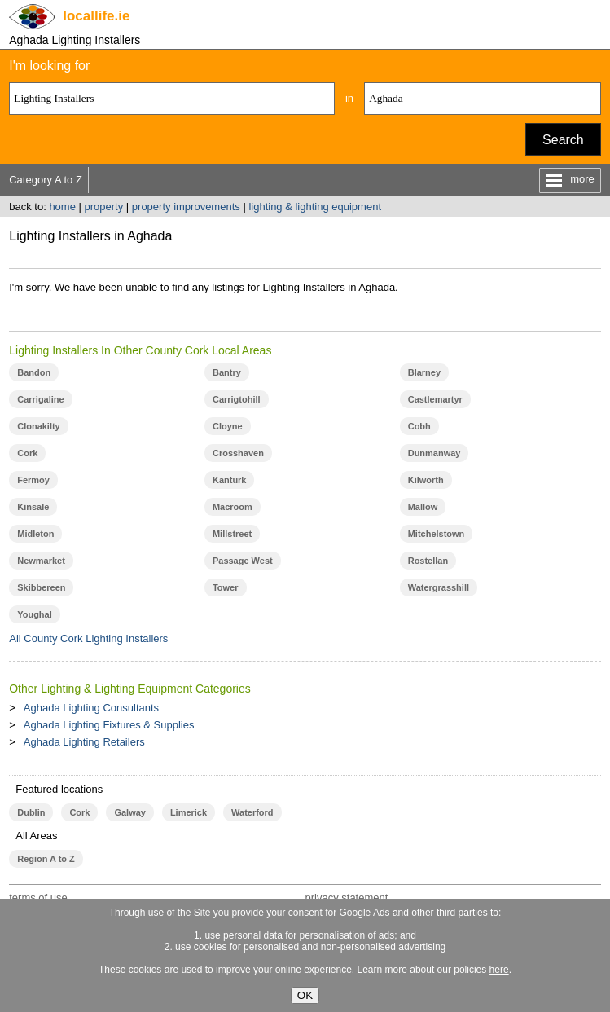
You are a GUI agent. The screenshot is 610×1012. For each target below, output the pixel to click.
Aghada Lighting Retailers (84, 742)
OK (305, 995)
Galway (129, 812)
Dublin (31, 812)
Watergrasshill (438, 587)
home (62, 206)
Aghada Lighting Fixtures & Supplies (109, 725)
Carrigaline (40, 399)
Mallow (423, 507)
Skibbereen (41, 587)
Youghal (34, 614)
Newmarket (41, 560)
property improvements (186, 206)
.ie (96, 16)
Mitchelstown (436, 534)
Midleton (35, 534)
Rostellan (428, 560)
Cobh (419, 426)
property (104, 206)
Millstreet (232, 534)
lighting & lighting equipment (314, 206)
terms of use (38, 897)
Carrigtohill (237, 399)
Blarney (424, 372)
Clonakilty (38, 426)
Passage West (243, 560)
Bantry (227, 372)
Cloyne (228, 426)
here (499, 969)
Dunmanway (434, 453)
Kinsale (33, 507)
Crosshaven (238, 453)
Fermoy (33, 480)
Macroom (232, 507)
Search (563, 140)
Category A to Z (45, 180)
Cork (27, 453)
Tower (226, 587)
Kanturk (230, 480)
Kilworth (426, 480)
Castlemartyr (435, 399)
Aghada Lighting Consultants (91, 708)
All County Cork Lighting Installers (88, 638)
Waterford (252, 812)
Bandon (33, 372)
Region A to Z (46, 859)
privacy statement (346, 897)
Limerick (188, 812)
